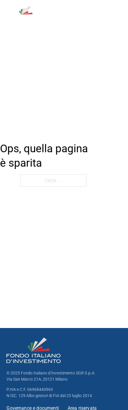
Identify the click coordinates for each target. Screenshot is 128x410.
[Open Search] (91, 14)
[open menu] (118, 14)
